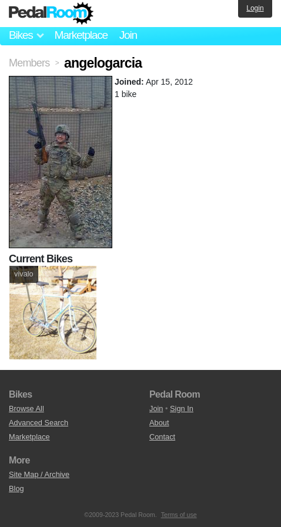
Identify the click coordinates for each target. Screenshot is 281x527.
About (159, 422)
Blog (16, 488)
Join (128, 35)
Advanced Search (38, 422)
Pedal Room (51, 13)
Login (254, 8)
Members (29, 63)
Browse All (26, 408)
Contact (162, 436)
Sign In (181, 408)
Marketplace (80, 35)
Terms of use (179, 514)
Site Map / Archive (39, 474)
